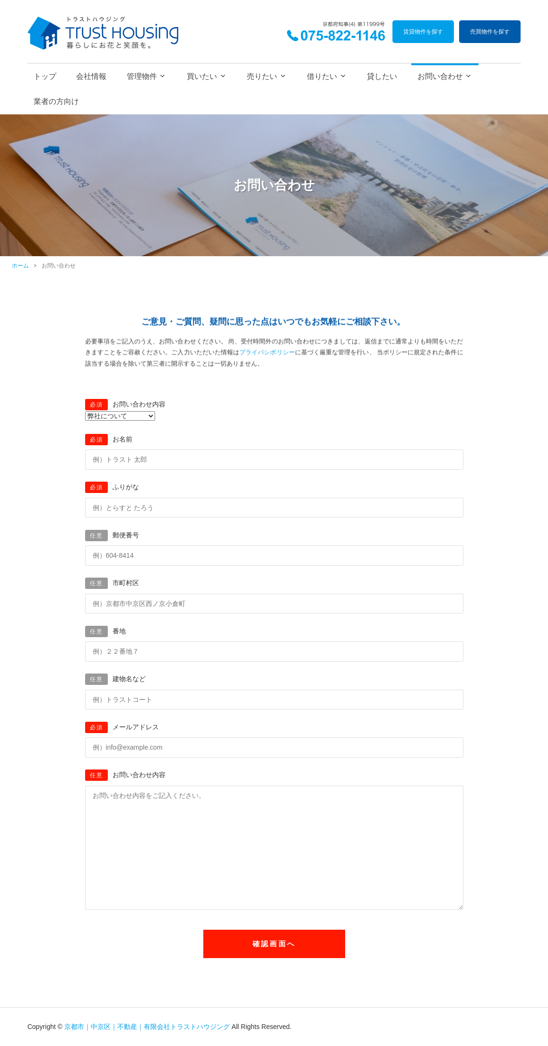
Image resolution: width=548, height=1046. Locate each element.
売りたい (262, 76)
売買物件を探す (490, 31)
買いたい (202, 76)
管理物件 (142, 76)
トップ (45, 76)
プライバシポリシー (267, 354)
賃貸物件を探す (423, 31)
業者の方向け (56, 101)
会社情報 (91, 76)
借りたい (322, 76)
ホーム (20, 265)
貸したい (382, 76)
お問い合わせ (440, 76)
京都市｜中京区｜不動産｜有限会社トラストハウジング (147, 1026)
